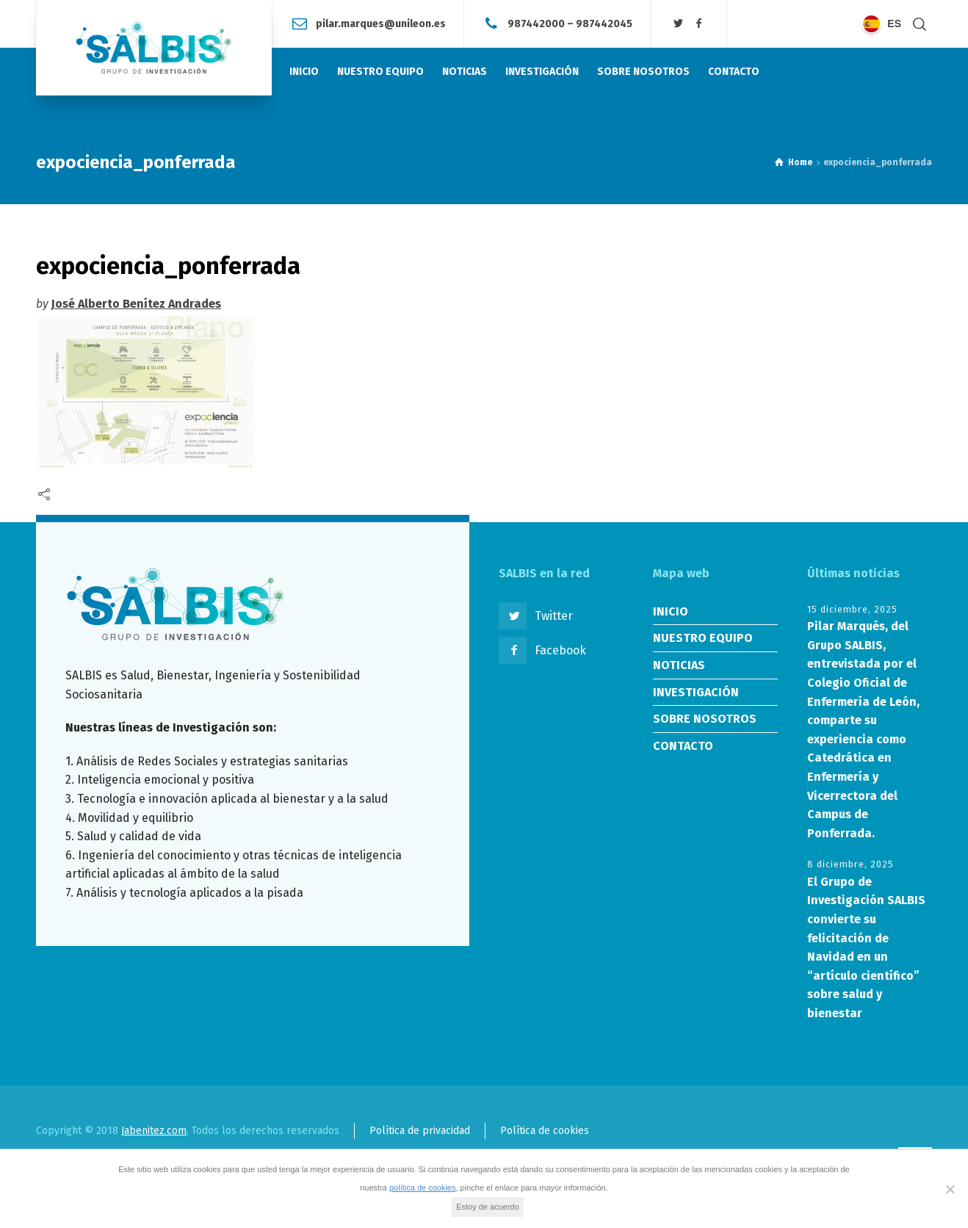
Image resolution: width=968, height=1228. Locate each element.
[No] (949, 1189)
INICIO (670, 611)
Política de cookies (544, 1130)
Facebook (560, 650)
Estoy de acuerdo (487, 1206)
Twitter (554, 616)
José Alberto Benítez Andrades (136, 304)
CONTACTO (683, 746)
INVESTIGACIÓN (696, 692)
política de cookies (422, 1187)
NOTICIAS (679, 665)
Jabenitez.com (154, 1130)
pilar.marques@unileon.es (381, 23)
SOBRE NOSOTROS (704, 719)
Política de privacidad (419, 1130)
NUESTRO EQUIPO (703, 638)
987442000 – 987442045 (570, 23)
